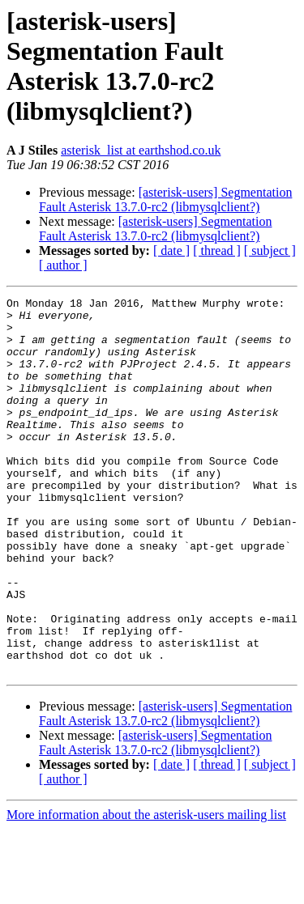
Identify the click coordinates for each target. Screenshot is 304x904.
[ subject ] (270, 250)
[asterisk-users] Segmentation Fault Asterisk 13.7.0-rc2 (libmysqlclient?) (165, 199)
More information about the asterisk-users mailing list (146, 890)
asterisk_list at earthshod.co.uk (141, 150)
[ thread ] (217, 250)
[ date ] (171, 250)
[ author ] (63, 265)
